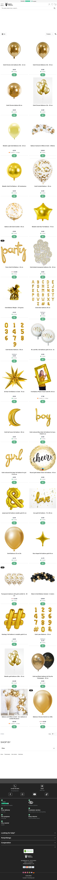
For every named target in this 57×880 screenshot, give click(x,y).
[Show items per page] (53, 734)
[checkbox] (2, 34)
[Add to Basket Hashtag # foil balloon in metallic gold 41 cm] (14, 644)
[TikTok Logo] (47, 794)
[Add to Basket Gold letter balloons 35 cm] (42, 319)
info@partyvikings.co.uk (28, 863)
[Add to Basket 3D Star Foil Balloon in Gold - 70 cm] (14, 401)
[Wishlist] (52, 4)
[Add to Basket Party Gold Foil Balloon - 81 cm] (14, 277)
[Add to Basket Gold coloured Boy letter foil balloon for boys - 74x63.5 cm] (42, 441)
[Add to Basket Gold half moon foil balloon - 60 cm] (14, 441)
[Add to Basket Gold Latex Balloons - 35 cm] (42, 645)
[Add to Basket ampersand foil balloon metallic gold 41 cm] (14, 522)
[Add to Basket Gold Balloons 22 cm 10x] (14, 563)
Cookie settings (28, 875)
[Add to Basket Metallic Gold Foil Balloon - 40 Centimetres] (14, 196)
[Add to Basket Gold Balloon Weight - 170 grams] (14, 317)
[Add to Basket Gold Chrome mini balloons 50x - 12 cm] (14, 74)
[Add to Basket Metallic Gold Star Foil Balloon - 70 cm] (42, 236)
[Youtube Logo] (34, 794)
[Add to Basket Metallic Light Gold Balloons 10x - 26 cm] (14, 155)
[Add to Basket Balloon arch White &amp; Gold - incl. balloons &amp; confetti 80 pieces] (14, 726)
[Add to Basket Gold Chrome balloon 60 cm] (14, 115)
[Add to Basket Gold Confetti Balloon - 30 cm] (42, 196)
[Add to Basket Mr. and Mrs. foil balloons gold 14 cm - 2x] (42, 359)
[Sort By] (49, 34)
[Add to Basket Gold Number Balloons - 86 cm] (14, 361)
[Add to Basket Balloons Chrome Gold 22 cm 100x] (42, 726)
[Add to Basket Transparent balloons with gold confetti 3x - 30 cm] (14, 603)
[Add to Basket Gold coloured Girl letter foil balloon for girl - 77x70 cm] (14, 482)
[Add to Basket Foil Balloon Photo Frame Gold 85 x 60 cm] (42, 401)
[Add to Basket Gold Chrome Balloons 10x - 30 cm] (42, 74)
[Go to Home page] (9, 4)
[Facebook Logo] (10, 794)
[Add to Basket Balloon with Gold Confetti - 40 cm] (14, 236)
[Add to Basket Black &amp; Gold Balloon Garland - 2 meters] (42, 603)
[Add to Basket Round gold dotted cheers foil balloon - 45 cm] (42, 482)
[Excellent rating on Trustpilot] (28, 1)
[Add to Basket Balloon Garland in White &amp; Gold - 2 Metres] (42, 155)
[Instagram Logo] (22, 794)
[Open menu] (2, 4)
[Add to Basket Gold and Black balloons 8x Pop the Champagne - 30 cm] (42, 686)
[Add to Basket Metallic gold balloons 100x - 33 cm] (14, 686)
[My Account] (49, 4)
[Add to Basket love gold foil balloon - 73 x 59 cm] (42, 522)
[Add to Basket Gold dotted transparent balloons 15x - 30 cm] (42, 277)
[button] (28, 833)
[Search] (54, 8)
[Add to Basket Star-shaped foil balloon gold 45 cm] (42, 563)
